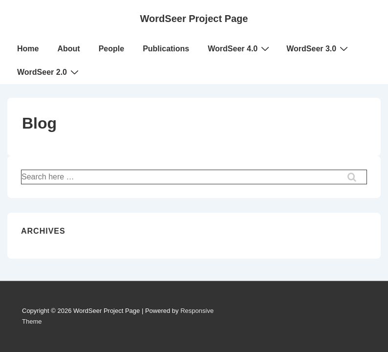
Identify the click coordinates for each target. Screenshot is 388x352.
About (68, 48)
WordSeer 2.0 (49, 72)
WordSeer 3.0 (318, 48)
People (111, 48)
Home (28, 48)
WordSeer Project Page (194, 18)
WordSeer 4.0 (240, 48)
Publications (166, 48)
